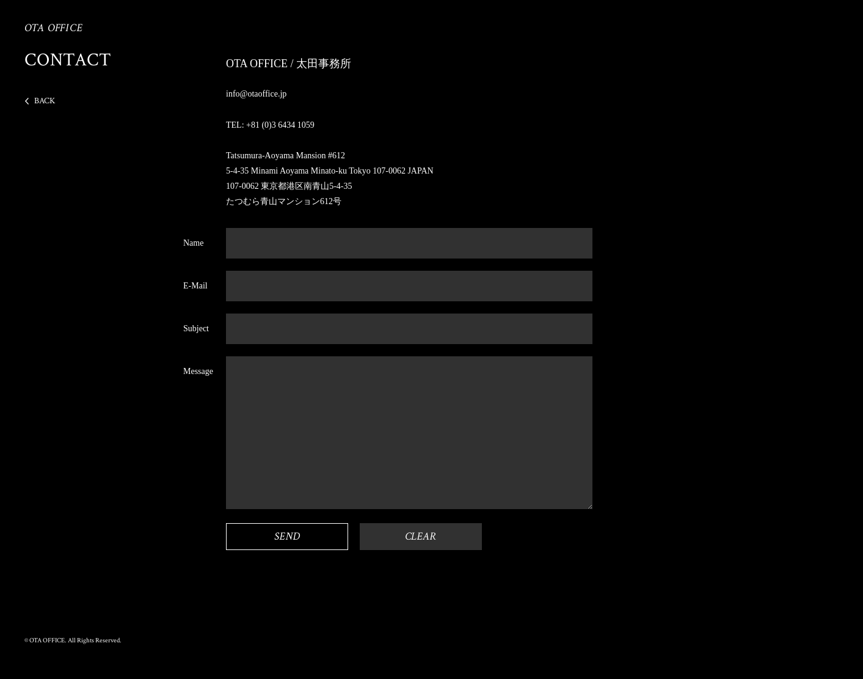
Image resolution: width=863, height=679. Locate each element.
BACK (44, 101)
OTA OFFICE (53, 28)
